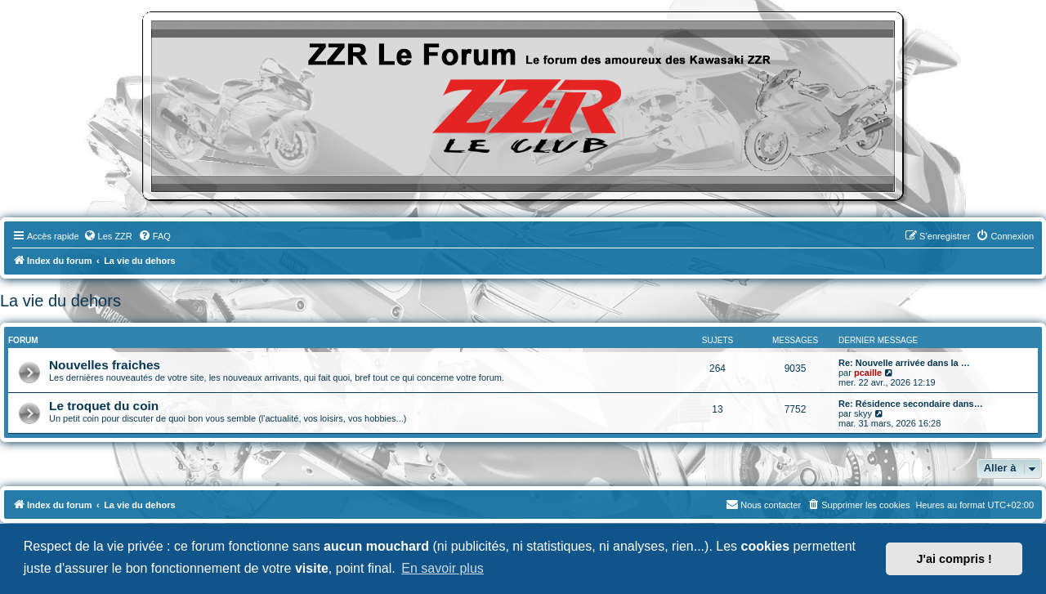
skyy (863, 413)
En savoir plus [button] (442, 568)
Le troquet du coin (104, 406)
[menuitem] (107, 236)
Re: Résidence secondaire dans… (910, 404)
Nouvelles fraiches (104, 365)
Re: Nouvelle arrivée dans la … (904, 363)
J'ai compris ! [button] (954, 558)
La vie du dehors (60, 301)
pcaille (868, 372)
